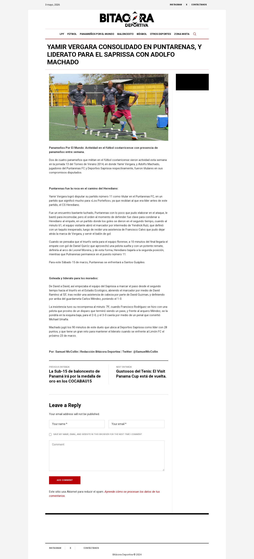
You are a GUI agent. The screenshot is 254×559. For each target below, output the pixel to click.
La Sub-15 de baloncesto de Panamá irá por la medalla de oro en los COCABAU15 (75, 376)
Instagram (55, 548)
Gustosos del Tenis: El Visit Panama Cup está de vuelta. (141, 373)
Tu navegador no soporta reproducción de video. (192, 82)
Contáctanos (91, 548)
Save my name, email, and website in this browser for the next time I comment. (97, 434)
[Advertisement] (192, 155)
